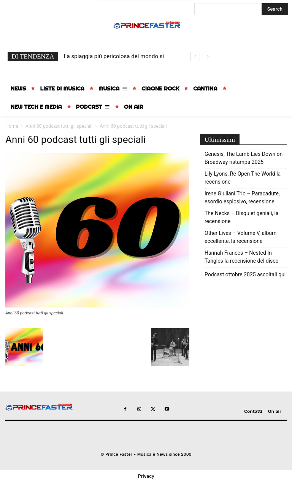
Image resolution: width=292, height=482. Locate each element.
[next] (207, 56)
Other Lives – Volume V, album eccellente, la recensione (240, 237)
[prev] (195, 56)
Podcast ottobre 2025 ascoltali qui (245, 274)
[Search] (275, 9)
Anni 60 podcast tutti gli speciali (58, 126)
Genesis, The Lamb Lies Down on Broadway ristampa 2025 (243, 158)
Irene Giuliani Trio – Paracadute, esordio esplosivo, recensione (242, 197)
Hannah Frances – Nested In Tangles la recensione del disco (242, 257)
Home (11, 126)
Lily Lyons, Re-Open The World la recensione (243, 178)
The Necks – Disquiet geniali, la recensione (242, 217)
